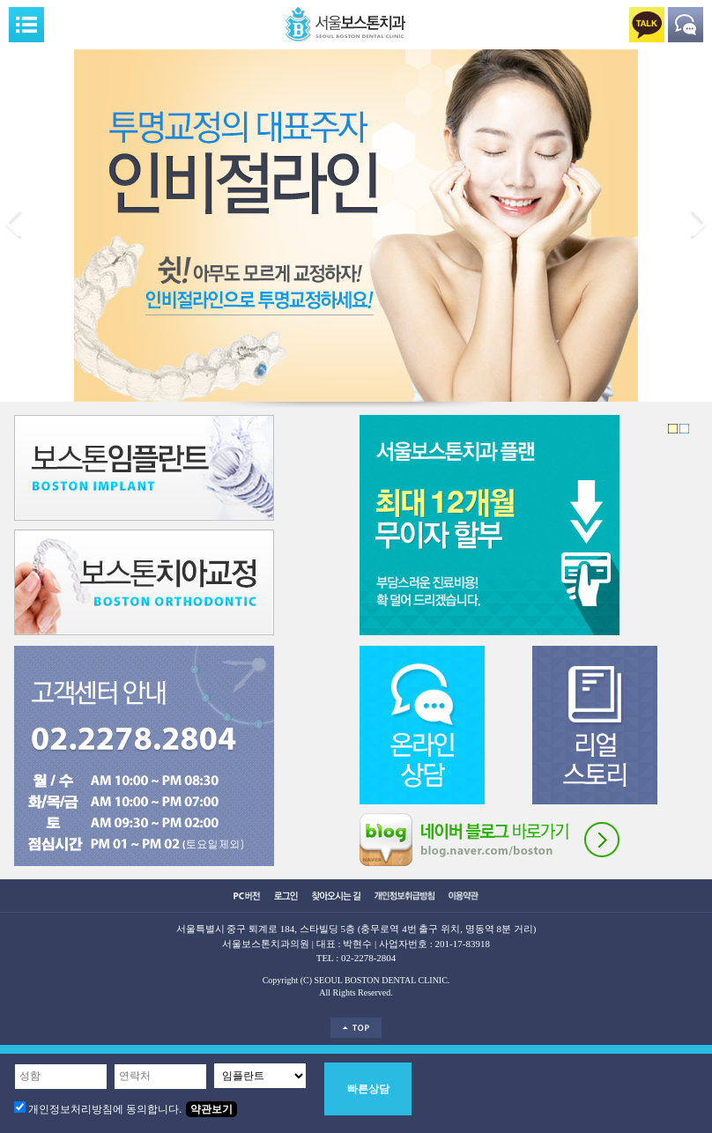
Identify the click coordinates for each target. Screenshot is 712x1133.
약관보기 (211, 1109)
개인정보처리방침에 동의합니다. (105, 1109)
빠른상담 (368, 1089)
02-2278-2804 (368, 957)
